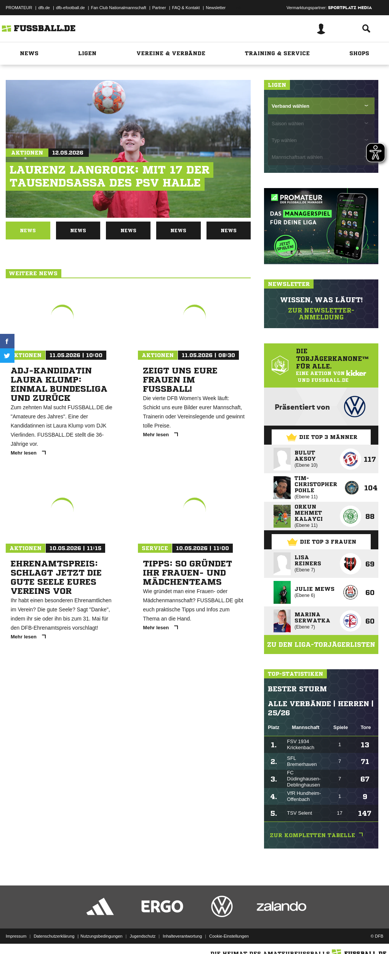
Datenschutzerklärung (54, 936)
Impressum (16, 936)
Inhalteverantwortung (182, 936)
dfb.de (44, 7)
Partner (159, 7)
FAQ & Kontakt (186, 7)
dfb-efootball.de (70, 7)
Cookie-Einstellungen (229, 936)
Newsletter (216, 7)
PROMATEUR (19, 7)
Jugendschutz (142, 936)
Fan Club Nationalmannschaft (118, 7)
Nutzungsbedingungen (101, 936)
